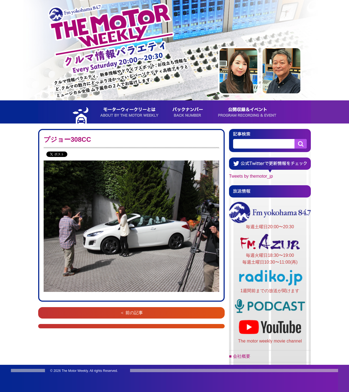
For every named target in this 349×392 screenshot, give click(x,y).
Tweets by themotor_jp (251, 176)
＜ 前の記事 (131, 312)
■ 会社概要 (239, 356)
